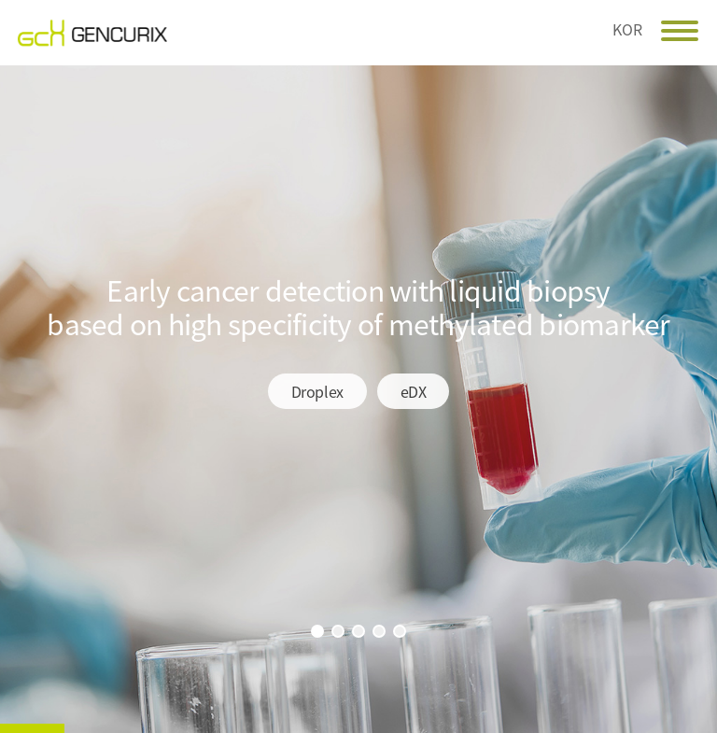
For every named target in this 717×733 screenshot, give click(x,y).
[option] (358, 399)
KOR (627, 27)
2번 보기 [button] (337, 631)
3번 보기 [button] (358, 631)
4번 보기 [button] (379, 631)
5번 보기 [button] (399, 631)
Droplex (317, 391)
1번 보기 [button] (317, 631)
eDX (414, 391)
